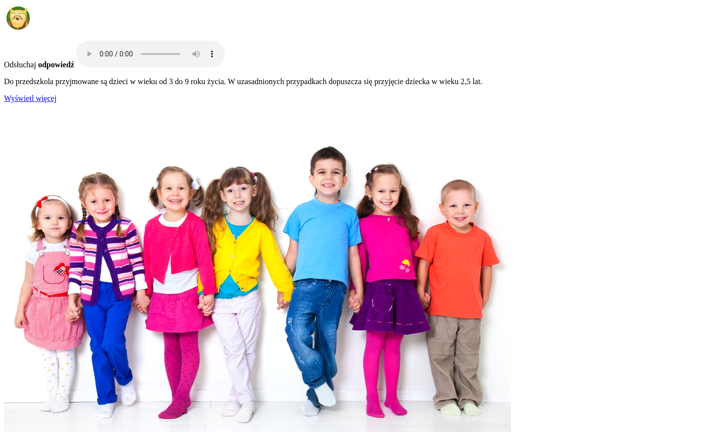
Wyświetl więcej (30, 98)
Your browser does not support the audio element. (150, 54)
